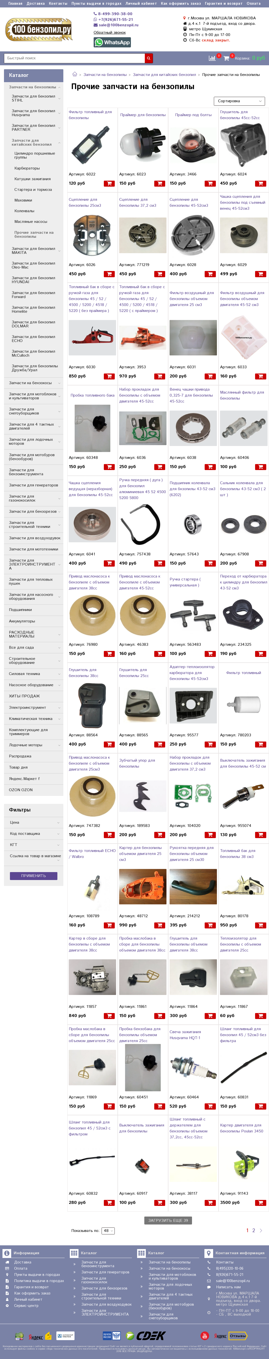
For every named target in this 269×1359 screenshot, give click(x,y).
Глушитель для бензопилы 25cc (134, 673)
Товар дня (18, 767)
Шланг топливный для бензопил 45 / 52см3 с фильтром (90, 1128)
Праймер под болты (193, 115)
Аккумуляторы (22, 621)
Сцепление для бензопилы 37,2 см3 (137, 202)
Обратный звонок (110, 32)
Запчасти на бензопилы (105, 75)
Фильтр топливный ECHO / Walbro (92, 854)
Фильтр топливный (243, 673)
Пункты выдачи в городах (97, 3)
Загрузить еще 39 (168, 1220)
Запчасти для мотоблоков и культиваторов (32, 396)
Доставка (36, 3)
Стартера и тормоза (33, 190)
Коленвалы (24, 211)
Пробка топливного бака (93, 395)
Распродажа (20, 756)
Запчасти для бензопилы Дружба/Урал (35, 368)
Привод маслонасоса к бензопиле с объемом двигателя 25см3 (89, 763)
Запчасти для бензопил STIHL (33, 98)
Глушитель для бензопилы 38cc (83, 673)
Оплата (254, 3)
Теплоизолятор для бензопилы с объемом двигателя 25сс (240, 944)
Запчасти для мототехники (33, 549)
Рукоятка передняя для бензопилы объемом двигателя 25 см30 (192, 854)
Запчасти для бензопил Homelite (33, 309)
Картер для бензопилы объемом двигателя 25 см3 (140, 854)
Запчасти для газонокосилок (22, 498)
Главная (15, 3)
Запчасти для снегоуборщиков (24, 411)
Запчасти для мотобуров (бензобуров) (32, 457)
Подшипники (20, 610)
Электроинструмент (27, 708)
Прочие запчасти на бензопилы (34, 234)
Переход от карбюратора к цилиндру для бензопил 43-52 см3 (243, 582)
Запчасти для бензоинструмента (26, 472)
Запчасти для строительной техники (29, 525)
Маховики (23, 200)
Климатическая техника (30, 719)
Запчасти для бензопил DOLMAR (33, 324)
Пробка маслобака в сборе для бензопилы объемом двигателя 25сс (92, 1035)
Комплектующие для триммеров (28, 732)
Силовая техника (24, 674)
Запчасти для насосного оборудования (31, 597)
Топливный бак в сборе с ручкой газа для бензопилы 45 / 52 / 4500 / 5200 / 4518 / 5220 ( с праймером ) (142, 299)
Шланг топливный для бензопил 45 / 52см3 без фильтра (243, 1035)
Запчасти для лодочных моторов (31, 441)
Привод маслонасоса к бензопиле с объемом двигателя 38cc (89, 582)
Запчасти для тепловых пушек (31, 581)
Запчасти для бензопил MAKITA (33, 251)
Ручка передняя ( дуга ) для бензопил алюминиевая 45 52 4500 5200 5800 (142, 489)
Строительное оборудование (22, 661)
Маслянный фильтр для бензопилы (242, 395)
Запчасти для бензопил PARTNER (33, 128)
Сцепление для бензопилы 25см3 (85, 202)
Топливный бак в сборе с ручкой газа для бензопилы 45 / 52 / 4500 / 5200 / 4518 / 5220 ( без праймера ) (92, 299)
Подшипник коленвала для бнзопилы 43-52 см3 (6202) (192, 489)
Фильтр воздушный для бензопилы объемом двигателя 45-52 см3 (242, 299)
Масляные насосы (30, 222)
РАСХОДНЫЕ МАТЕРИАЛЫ (21, 634)
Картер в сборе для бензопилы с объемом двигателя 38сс (89, 944)
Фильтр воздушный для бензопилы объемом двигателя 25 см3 (192, 299)
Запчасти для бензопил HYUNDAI (33, 280)
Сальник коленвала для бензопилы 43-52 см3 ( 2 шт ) (243, 489)
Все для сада (21, 647)
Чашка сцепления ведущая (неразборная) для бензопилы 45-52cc (91, 489)
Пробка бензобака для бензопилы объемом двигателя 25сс (139, 1035)
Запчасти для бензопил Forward (33, 295)
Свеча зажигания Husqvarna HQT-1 (185, 1035)
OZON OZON (21, 790)
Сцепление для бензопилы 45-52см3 (189, 202)
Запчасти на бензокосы (30, 383)
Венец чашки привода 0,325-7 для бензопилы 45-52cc (191, 395)
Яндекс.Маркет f (24, 779)
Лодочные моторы (25, 745)
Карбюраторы (27, 168)
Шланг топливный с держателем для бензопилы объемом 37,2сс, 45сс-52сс (188, 1128)
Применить (33, 876)
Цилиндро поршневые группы (34, 155)
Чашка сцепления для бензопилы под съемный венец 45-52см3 (242, 202)
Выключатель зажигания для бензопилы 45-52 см (243, 763)
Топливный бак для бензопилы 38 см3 (237, 854)
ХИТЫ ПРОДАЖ (24, 696)
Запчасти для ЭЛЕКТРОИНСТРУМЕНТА (32, 564)
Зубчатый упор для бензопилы (137, 763)
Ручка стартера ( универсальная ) (185, 582)
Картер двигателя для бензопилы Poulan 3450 (241, 1128)
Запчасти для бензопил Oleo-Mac (33, 265)
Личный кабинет (141, 3)
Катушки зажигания (32, 179)
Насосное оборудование (31, 685)
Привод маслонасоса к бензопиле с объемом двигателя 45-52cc (139, 582)
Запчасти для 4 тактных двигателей (31, 426)
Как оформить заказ (181, 3)
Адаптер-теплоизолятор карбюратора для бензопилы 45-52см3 (192, 673)
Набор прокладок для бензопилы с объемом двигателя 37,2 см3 (190, 763)
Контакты (58, 3)
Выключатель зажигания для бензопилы (141, 1128)
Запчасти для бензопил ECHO (33, 339)
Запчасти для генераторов (33, 485)
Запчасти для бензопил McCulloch (33, 353)
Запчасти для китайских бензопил (164, 75)
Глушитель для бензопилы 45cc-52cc (240, 115)
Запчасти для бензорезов (33, 511)
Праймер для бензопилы (143, 115)
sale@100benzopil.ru (116, 25)
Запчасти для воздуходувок (34, 538)
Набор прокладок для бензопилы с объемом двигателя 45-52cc (139, 395)
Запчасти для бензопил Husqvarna (33, 113)
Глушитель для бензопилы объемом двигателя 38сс (188, 944)
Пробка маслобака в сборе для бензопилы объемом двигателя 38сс (142, 944)
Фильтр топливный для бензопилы (90, 115)
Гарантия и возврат (224, 3)
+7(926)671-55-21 (113, 20)
